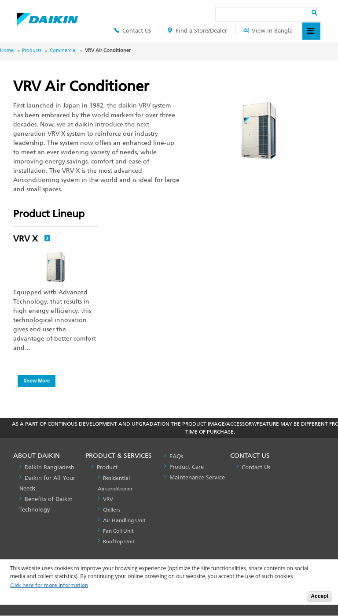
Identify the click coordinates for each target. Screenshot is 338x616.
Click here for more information (49, 585)
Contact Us (132, 30)
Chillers (112, 510)
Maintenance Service (197, 477)
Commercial (63, 50)
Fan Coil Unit (118, 531)
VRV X (32, 239)
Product (107, 467)
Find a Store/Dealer (197, 30)
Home (7, 50)
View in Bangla (268, 30)
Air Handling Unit (124, 520)
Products (31, 50)
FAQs (176, 456)
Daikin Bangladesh (49, 467)
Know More (36, 381)
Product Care (186, 467)
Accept (319, 596)
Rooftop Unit (119, 541)
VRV (108, 499)
